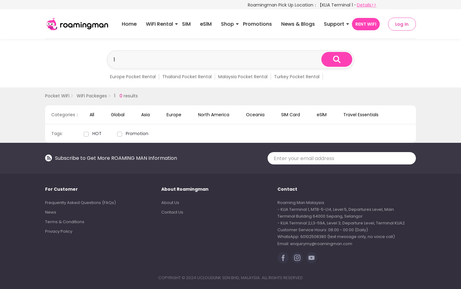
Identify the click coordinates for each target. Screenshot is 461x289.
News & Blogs (298, 24)
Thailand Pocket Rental (187, 77)
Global (118, 115)
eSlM (206, 24)
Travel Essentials (361, 115)
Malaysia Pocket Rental (243, 77)
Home (129, 24)
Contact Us (172, 212)
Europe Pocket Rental (133, 77)
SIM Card (290, 115)
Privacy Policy (58, 231)
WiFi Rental (159, 24)
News (50, 212)
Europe (174, 115)
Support (334, 24)
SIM (186, 24)
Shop (227, 24)
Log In (401, 24)
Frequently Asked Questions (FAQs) (80, 203)
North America (213, 115)
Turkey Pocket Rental (296, 77)
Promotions (257, 24)
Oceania (255, 115)
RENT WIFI (365, 24)
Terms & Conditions (64, 222)
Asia (145, 115)
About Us (170, 203)
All (92, 115)
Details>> (366, 5)
